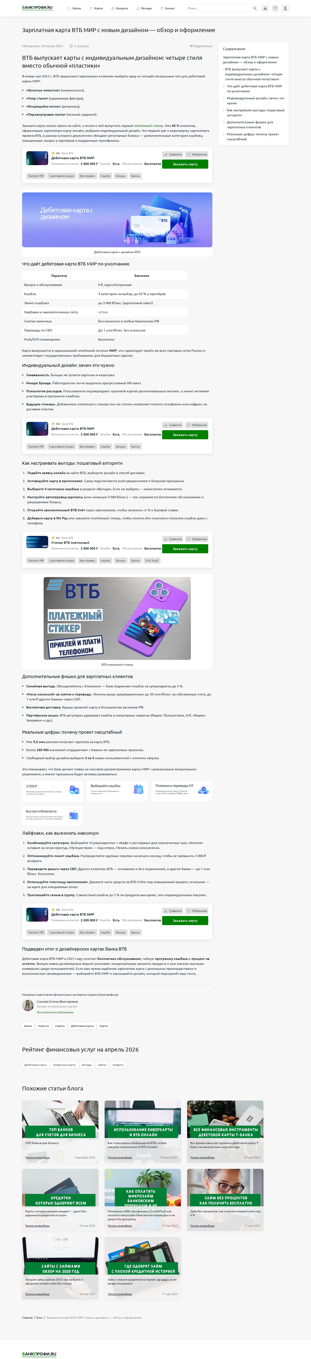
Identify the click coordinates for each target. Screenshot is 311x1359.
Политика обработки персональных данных (183, 1309)
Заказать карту (185, 164)
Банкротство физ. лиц (87, 1301)
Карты (96, 8)
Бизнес (167, 8)
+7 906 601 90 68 (237, 1301)
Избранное (196, 154)
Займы (74, 8)
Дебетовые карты (82, 1025)
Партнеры (160, 1317)
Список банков (48, 1309)
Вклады (144, 8)
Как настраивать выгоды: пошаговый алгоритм (254, 112)
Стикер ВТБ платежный (70, 542)
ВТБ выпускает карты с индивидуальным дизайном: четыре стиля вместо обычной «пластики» (252, 74)
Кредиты (119, 8)
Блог (25, 1317)
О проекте (160, 1325)
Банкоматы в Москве (52, 1317)
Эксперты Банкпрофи (87, 1325)
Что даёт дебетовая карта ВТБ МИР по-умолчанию (252, 88)
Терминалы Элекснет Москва (92, 1309)
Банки (28, 1025)
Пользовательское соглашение (174, 1301)
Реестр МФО (46, 1334)
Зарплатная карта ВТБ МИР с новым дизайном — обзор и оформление (251, 59)
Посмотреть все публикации (55, 1012)
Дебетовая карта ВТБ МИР (72, 158)
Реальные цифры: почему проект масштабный (251, 136)
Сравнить (172, 154)
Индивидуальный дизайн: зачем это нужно (253, 100)
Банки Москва (47, 1325)
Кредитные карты (64, 1064)
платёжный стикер (148, 125)
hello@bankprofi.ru (238, 1307)
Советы (60, 1025)
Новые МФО (46, 1301)
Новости (43, 1025)
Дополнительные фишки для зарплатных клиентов (248, 124)
